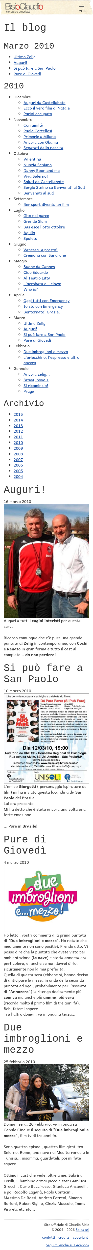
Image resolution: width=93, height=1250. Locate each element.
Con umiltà (33, 125)
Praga (28, 391)
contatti (48, 1237)
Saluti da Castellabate (43, 181)
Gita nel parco (36, 215)
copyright (80, 1237)
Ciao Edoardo (35, 272)
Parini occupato (37, 113)
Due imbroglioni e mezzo (45, 351)
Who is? (30, 289)
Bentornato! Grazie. (41, 311)
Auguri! (20, 62)
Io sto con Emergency (43, 306)
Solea (82, 1229)
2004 (18, 476)
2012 (18, 431)
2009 (18, 448)
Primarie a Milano (39, 136)
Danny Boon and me (41, 170)
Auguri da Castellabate (44, 102)
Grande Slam (35, 221)
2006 (18, 465)
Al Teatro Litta (36, 278)
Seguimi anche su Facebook (67, 1245)
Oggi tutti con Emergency (46, 300)
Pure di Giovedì (27, 73)
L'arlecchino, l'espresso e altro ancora (51, 360)
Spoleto (30, 238)
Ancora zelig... (36, 374)
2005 (18, 470)
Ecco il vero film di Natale (46, 108)
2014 (18, 420)
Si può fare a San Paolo (35, 68)
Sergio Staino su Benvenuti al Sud (54, 187)
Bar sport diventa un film (46, 204)
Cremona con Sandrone (44, 255)
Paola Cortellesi (37, 130)
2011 (18, 436)
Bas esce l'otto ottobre (44, 226)
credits (64, 1237)
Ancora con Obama (40, 142)
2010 (18, 442)
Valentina (32, 159)
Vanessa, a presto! (40, 249)
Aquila (29, 232)
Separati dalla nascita (43, 147)
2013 (18, 425)
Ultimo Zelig (25, 56)
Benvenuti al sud (38, 193)
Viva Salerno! (35, 176)
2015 (18, 414)
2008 (18, 453)
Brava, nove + (35, 379)
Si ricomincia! (35, 385)
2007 (18, 459)
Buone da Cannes (39, 266)
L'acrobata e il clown (42, 283)
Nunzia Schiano (37, 164)
